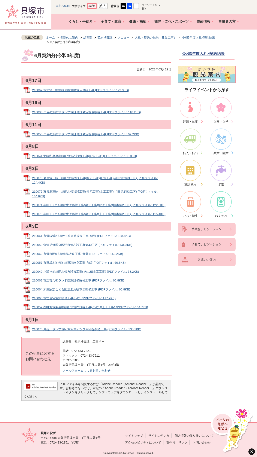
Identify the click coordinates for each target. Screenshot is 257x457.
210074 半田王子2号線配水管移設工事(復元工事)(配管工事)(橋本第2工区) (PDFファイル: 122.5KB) (98, 205)
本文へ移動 (63, 5)
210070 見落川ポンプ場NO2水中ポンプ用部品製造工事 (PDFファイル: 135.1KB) (86, 329)
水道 (221, 184)
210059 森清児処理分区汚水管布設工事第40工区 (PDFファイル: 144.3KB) (82, 245)
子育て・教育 (111, 21)
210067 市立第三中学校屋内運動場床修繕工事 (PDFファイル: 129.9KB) (80, 90)
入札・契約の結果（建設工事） (156, 37)
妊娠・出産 (190, 121)
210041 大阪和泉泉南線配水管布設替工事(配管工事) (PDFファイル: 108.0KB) (84, 156)
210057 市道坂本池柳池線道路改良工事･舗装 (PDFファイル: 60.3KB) (79, 262)
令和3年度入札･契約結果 (198, 37)
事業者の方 (227, 21)
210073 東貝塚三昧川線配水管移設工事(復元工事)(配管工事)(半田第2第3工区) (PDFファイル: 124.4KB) (95, 180)
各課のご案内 (69, 37)
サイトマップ (134, 435)
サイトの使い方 (158, 435)
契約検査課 (104, 37)
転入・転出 (190, 153)
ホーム (50, 37)
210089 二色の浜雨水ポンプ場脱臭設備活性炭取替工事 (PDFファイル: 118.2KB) (86, 112)
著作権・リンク (176, 442)
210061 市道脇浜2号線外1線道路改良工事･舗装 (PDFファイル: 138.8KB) (81, 236)
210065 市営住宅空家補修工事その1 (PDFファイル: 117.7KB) (74, 298)
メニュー (124, 37)
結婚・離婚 (221, 153)
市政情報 (203, 21)
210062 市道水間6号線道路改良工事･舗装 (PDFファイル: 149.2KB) (77, 254)
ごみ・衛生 (190, 215)
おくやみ (221, 215)
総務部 (87, 37)
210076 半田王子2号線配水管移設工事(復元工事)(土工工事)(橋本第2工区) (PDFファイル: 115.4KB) (98, 214)
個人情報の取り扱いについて (194, 435)
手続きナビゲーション (207, 229)
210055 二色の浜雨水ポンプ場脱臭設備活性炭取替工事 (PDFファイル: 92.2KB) (85, 134)
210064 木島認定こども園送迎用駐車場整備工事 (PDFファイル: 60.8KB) (81, 289)
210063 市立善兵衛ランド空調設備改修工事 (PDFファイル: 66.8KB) (78, 280)
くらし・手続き (81, 21)
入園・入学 (221, 121)
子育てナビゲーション (207, 244)
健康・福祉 (137, 21)
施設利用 (190, 184)
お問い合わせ (202, 442)
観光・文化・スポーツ (171, 21)
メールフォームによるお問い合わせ (87, 370)
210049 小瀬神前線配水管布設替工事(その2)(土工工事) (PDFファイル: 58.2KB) (85, 271)
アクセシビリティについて (143, 442)
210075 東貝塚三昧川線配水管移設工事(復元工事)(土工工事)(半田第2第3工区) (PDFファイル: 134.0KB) (95, 194)
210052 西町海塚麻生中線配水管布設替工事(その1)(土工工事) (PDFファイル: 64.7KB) (90, 307)
